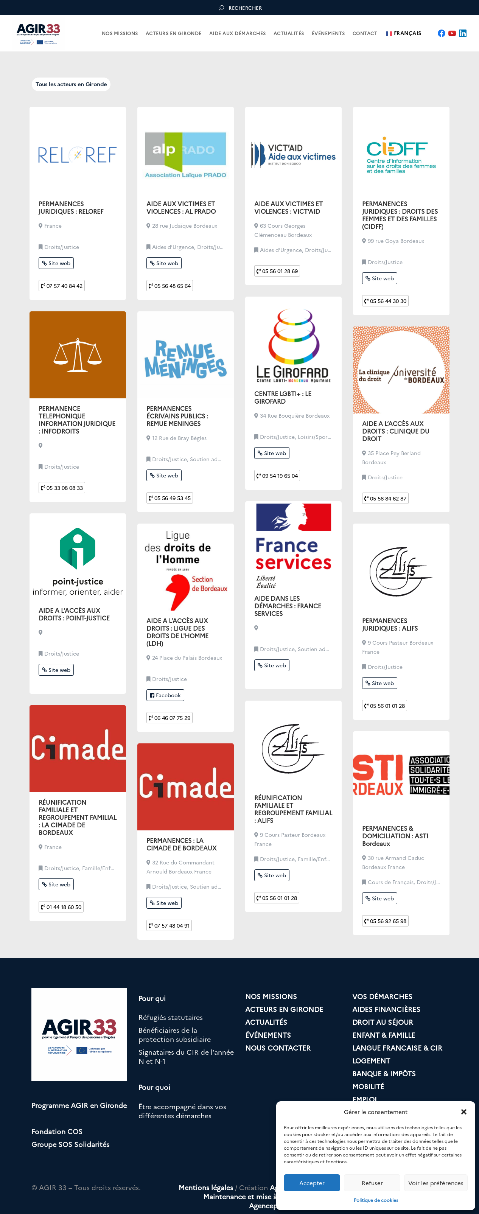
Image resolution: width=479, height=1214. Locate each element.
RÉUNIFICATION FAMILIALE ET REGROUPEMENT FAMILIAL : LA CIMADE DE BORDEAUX (78, 817)
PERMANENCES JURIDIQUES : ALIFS (390, 624)
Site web (56, 263)
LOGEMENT (371, 1060)
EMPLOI (364, 1099)
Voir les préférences (435, 1183)
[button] (464, 1112)
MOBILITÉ (368, 1086)
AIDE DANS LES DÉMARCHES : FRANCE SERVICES (287, 605)
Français (403, 33)
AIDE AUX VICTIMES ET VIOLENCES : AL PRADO (181, 207)
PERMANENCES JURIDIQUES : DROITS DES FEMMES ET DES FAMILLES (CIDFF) (400, 214)
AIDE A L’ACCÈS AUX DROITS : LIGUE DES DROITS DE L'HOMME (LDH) (177, 631)
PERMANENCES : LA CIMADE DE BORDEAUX (181, 844)
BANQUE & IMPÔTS (384, 1073)
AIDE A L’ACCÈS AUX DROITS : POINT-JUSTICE (74, 614)
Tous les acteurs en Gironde (71, 84)
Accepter (312, 1183)
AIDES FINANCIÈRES (386, 1009)
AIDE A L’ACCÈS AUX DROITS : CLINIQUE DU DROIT (395, 431)
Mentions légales (206, 1187)
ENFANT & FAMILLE (383, 1035)
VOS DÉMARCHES (382, 996)
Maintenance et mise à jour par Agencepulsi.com (254, 1201)
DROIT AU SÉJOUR (382, 1022)
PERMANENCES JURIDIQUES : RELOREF (71, 207)
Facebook (165, 695)
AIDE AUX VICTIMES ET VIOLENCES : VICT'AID (288, 207)
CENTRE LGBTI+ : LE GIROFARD (282, 397)
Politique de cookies (376, 1200)
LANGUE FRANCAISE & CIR (397, 1047)
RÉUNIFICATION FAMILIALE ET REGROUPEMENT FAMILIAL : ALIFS (293, 808)
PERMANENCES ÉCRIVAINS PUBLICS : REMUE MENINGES (177, 415)
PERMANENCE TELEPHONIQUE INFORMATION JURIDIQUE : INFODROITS (77, 419)
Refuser (372, 1183)
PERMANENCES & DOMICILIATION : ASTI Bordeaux (395, 835)
